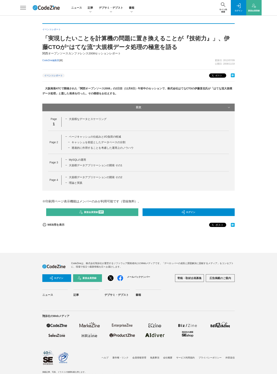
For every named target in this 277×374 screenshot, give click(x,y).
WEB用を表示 (53, 224)
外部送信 (230, 357)
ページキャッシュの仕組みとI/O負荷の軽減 (95, 136)
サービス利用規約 (185, 357)
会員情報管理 (139, 357)
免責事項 (154, 357)
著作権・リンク (120, 357)
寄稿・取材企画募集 (189, 278)
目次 (183, 107)
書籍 (131, 8)
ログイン (188, 212)
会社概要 (167, 357)
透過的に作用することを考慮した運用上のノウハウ (102, 147)
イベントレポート (53, 75)
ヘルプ (105, 357)
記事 (90, 8)
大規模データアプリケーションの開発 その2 (95, 177)
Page (53, 142)
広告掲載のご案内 (220, 278)
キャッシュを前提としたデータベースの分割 (98, 142)
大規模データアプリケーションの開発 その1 (95, 165)
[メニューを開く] (23, 7)
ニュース (76, 7)
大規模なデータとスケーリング (88, 119)
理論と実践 (75, 182)
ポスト (216, 76)
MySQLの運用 (77, 159)
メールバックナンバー (138, 277)
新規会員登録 (91, 212)
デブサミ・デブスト (111, 8)
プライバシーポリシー (210, 357)
